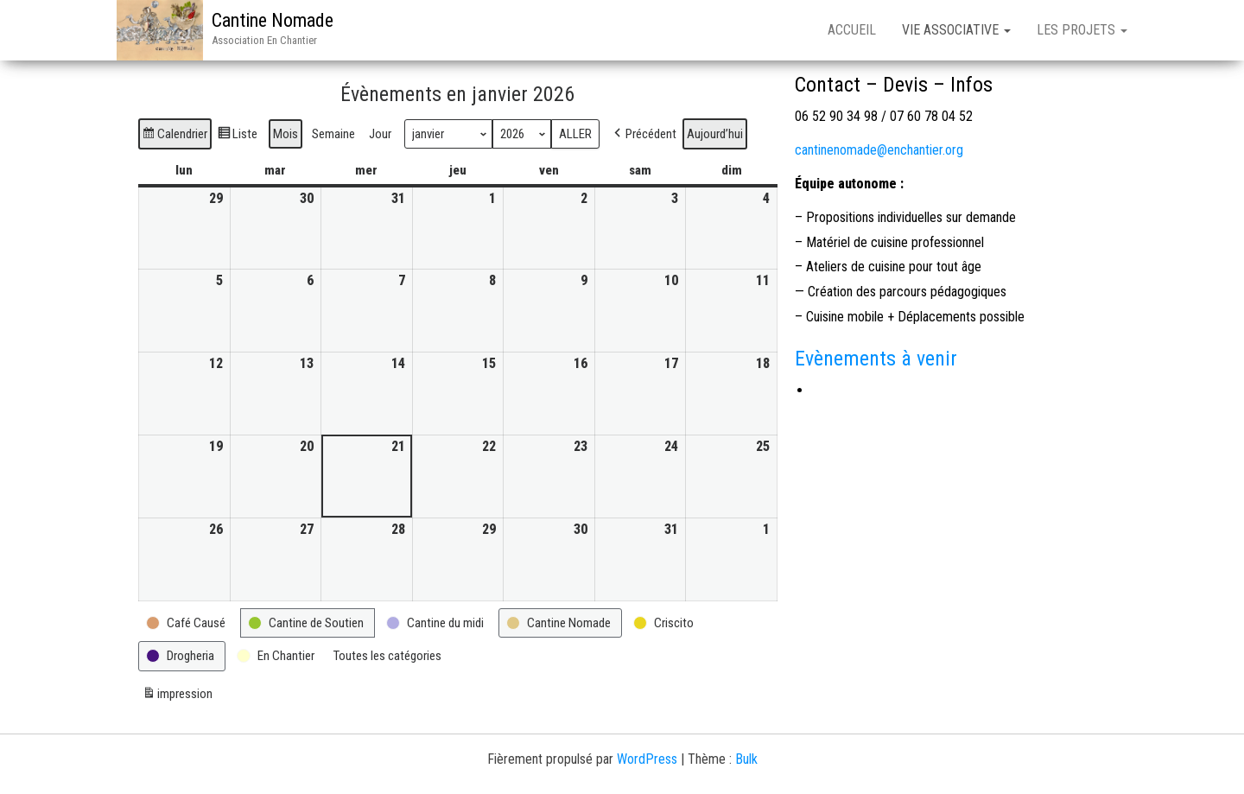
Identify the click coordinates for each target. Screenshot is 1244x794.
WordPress (647, 759)
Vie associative (956, 30)
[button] (643, 133)
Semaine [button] (333, 134)
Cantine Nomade (272, 20)
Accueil (852, 30)
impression (177, 696)
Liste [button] (237, 136)
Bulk (746, 759)
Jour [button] (380, 134)
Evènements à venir (876, 358)
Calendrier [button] (174, 136)
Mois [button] (285, 134)
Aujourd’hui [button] (715, 134)
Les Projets (1082, 30)
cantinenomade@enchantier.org (879, 150)
